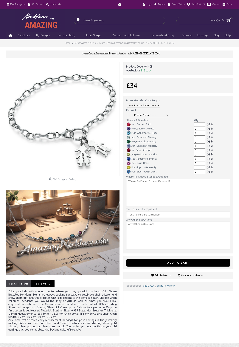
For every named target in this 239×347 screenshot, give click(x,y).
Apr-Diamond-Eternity (141, 137)
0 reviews (148, 286)
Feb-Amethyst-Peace (140, 129)
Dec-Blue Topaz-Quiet (141, 172)
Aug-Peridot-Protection (142, 154)
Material (131, 110)
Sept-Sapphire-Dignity (142, 159)
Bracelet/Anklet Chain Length (143, 100)
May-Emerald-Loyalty (141, 141)
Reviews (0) (43, 283)
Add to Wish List (164, 275)
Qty (196, 120)
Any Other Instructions (139, 219)
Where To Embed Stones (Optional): (147, 176)
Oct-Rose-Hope (138, 163)
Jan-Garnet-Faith (139, 124)
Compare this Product (193, 275)
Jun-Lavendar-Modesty (142, 146)
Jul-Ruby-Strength (139, 150)
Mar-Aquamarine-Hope (142, 133)
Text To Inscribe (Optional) (142, 209)
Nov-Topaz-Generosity (141, 167)
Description (18, 283)
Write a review (166, 286)
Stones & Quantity (137, 120)
